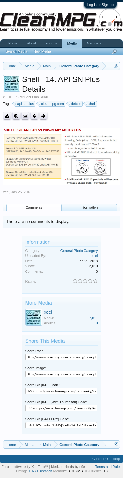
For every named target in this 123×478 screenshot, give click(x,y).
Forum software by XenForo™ (25, 467)
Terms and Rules (108, 467)
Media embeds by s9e (68, 467)
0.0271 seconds (40, 471)
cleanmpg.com (51, 104)
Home (12, 43)
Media (72, 43)
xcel (6, 192)
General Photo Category (79, 251)
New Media (42, 51)
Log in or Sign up (100, 5)
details (75, 104)
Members (94, 43)
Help (116, 459)
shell (90, 104)
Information (89, 207)
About (31, 43)
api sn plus (24, 104)
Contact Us (100, 459)
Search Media (16, 51)
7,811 (93, 318)
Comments (34, 207)
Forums (51, 43)
